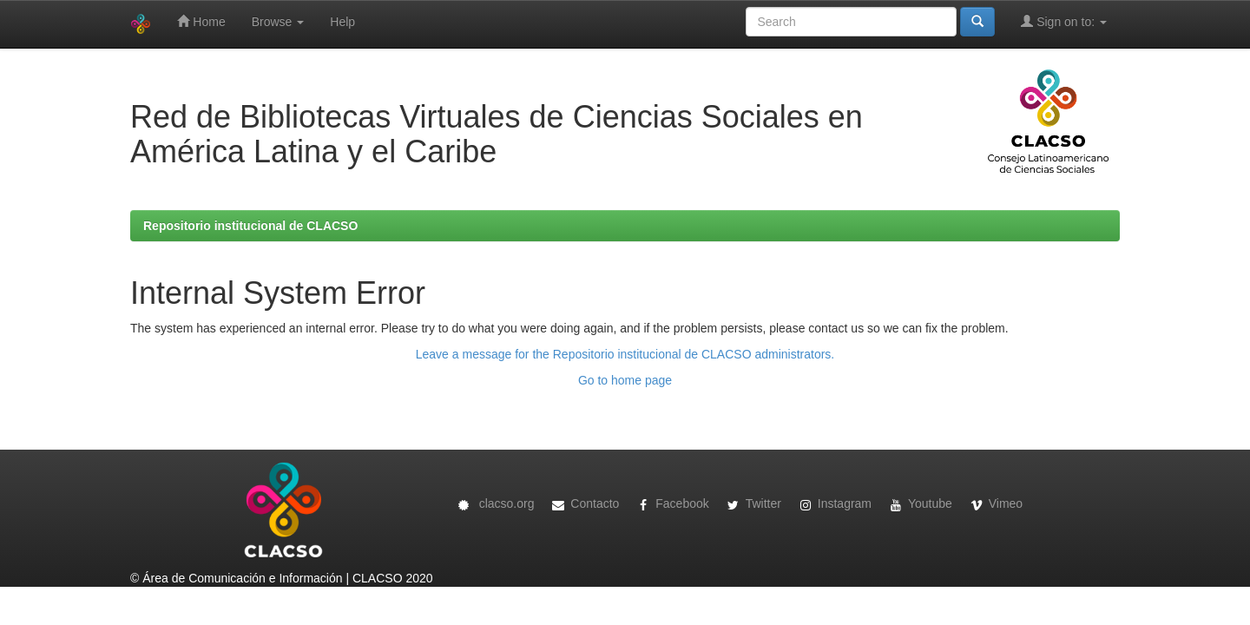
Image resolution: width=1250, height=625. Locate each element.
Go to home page (625, 380)
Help (342, 22)
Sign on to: (1064, 21)
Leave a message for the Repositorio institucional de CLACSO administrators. (625, 354)
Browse (278, 22)
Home (201, 21)
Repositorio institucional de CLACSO (250, 226)
